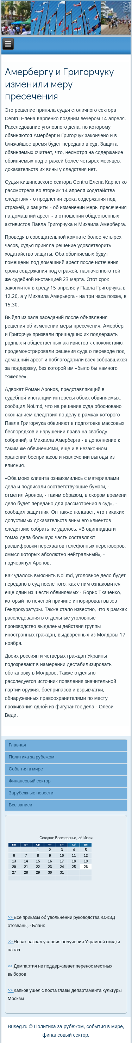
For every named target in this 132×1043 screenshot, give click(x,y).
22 (38, 867)
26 (86, 867)
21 (26, 867)
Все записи (20, 805)
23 (50, 867)
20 (14, 867)
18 (74, 861)
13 (14, 861)
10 (62, 856)
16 (50, 861)
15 (38, 861)
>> (11, 918)
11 (74, 856)
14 (26, 861)
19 (86, 861)
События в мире (26, 769)
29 (38, 872)
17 (62, 861)
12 (86, 856)
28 (26, 872)
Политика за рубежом (32, 757)
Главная (17, 745)
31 (62, 872)
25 (74, 867)
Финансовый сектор (30, 781)
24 (62, 867)
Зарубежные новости (31, 793)
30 (50, 872)
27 (14, 872)
